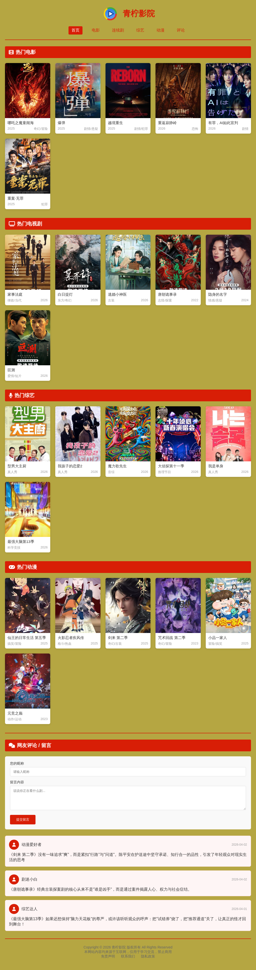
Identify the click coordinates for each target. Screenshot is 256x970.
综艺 (140, 30)
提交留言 (22, 819)
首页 (76, 30)
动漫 (160, 30)
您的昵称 (17, 763)
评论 (181, 30)
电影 (96, 30)
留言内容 (17, 782)
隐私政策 (148, 956)
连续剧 (118, 30)
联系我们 (128, 956)
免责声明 (108, 956)
